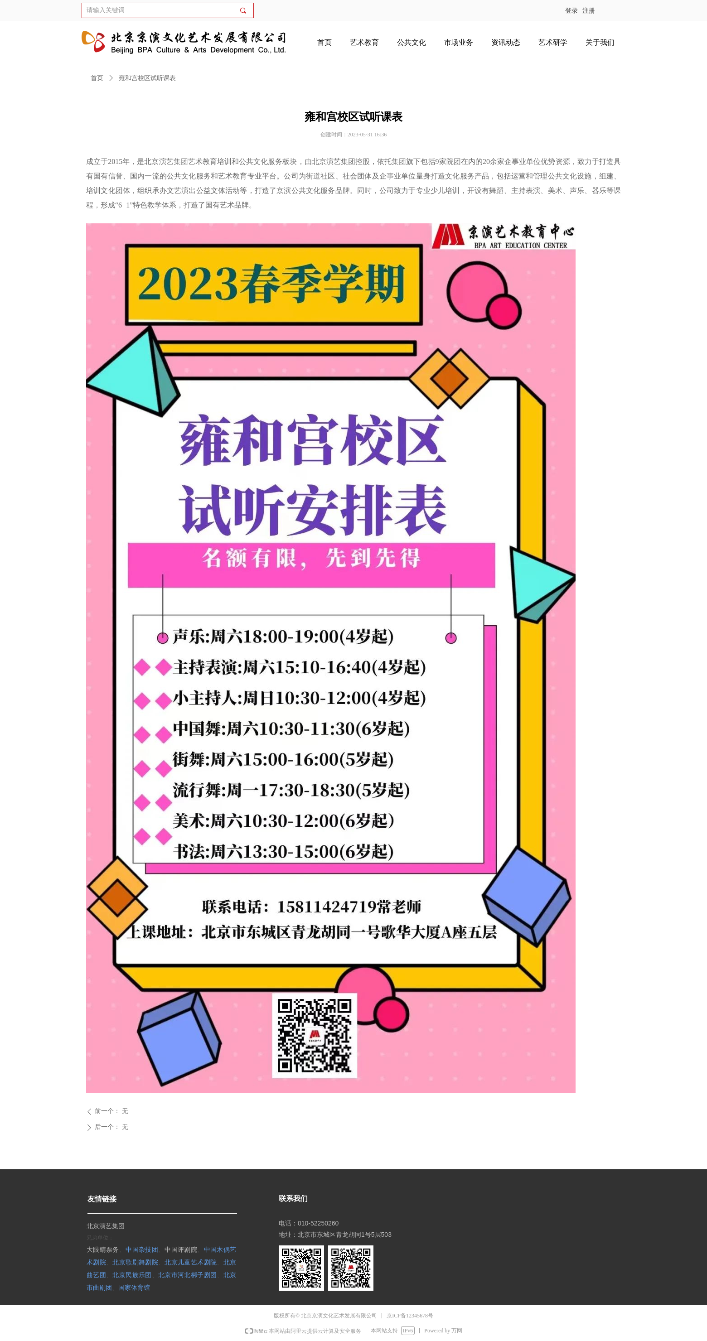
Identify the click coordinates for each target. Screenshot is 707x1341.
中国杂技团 (142, 1249)
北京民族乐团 (131, 1274)
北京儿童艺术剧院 (191, 1262)
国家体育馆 (134, 1287)
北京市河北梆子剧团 (187, 1274)
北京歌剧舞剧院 (135, 1262)
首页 (97, 78)
